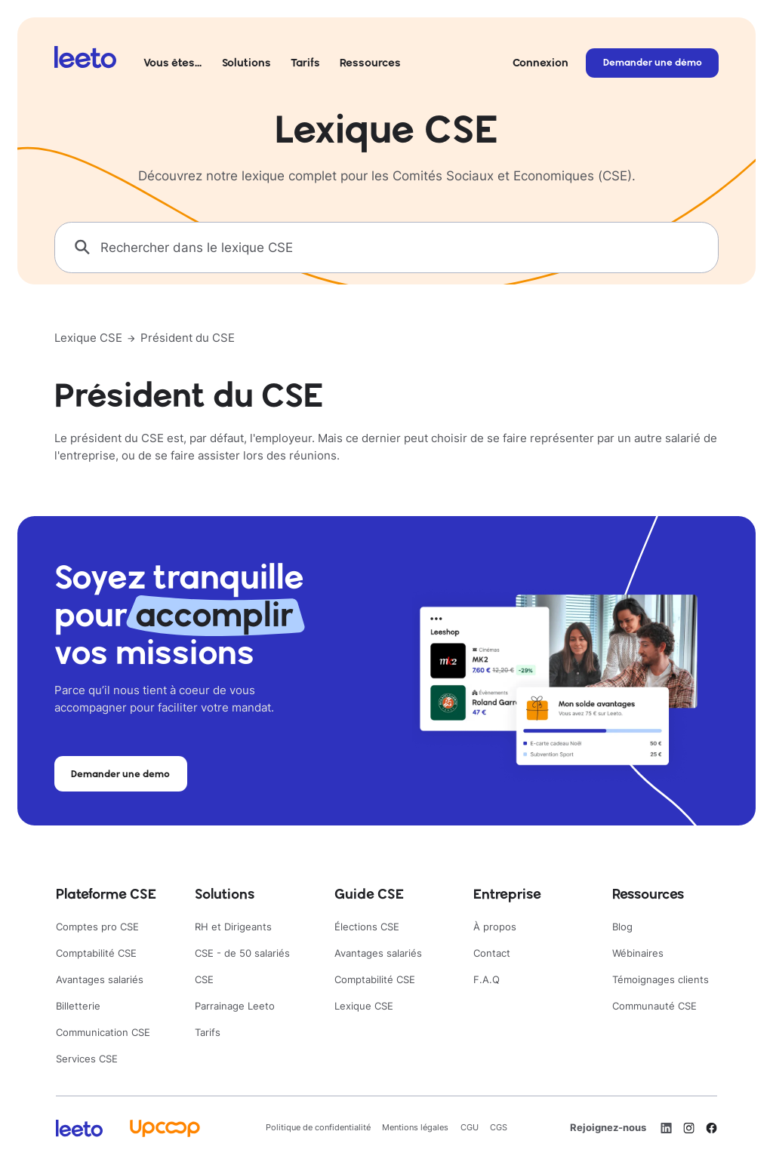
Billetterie (78, 1006)
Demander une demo (120, 773)
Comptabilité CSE (96, 953)
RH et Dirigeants (233, 927)
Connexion (540, 62)
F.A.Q (486, 979)
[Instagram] (688, 1127)
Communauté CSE (654, 1006)
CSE (204, 979)
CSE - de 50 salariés (242, 953)
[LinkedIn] (666, 1127)
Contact (491, 953)
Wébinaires (638, 953)
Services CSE (87, 1059)
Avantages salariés (99, 979)
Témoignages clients (660, 979)
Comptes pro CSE (97, 927)
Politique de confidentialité (318, 1127)
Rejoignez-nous (608, 1127)
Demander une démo (652, 62)
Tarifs (305, 62)
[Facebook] (711, 1127)
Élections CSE (366, 927)
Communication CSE (103, 1032)
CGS (498, 1127)
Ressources (370, 62)
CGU (469, 1127)
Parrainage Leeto (235, 1006)
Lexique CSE (88, 337)
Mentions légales (415, 1127)
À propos (494, 927)
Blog (622, 927)
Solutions (246, 62)
